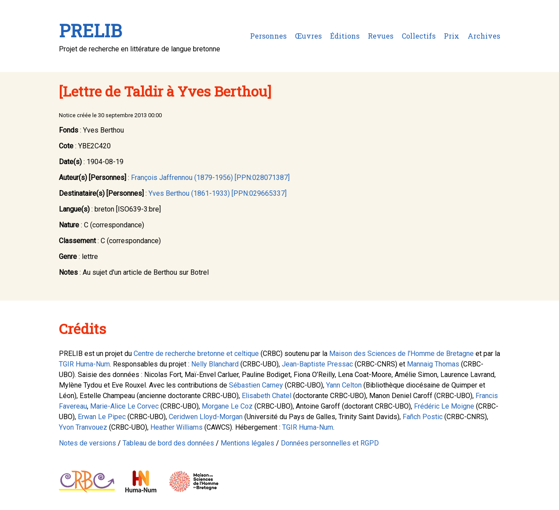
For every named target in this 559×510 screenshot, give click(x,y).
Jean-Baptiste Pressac (317, 364)
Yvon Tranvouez (83, 427)
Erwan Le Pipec (102, 417)
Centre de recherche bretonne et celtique (196, 353)
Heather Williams (176, 427)
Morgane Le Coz (227, 406)
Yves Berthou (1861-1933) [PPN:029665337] (218, 193)
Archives (484, 35)
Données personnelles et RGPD (330, 443)
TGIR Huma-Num (84, 364)
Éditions (344, 35)
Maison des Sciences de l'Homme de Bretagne (401, 353)
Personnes (268, 35)
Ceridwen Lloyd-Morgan (206, 417)
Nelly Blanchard (215, 364)
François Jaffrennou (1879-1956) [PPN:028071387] (210, 177)
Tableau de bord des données (168, 443)
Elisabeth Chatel (266, 395)
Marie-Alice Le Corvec (124, 406)
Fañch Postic (423, 417)
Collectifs (419, 35)
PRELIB (90, 30)
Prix (451, 35)
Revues (380, 35)
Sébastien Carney (256, 385)
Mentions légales (247, 443)
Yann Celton (344, 385)
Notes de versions (87, 443)
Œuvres (308, 35)
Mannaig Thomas (433, 364)
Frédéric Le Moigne (444, 406)
